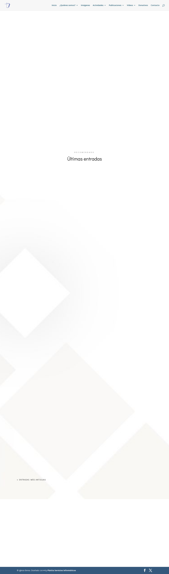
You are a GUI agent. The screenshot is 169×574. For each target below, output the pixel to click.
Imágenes (85, 5)
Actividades (98, 5)
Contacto (155, 5)
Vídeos (130, 5)
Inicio (54, 5)
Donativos (143, 5)
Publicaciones (115, 5)
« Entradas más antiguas (31, 479)
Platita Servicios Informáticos (62, 570)
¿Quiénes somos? (67, 5)
